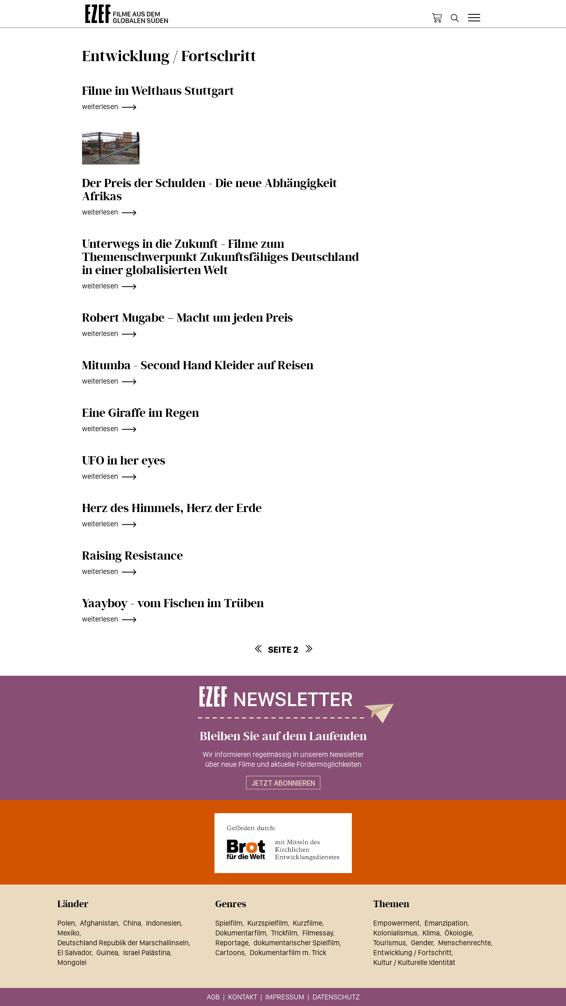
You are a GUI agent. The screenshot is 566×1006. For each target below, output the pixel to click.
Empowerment (396, 923)
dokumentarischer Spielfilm (296, 942)
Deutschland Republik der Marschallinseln (123, 942)
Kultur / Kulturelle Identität (414, 962)
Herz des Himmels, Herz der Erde (172, 508)
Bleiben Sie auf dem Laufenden (283, 736)
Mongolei (72, 962)
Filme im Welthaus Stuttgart (158, 91)
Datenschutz (336, 996)
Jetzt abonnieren (283, 783)
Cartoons (230, 952)
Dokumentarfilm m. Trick (288, 952)
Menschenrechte (464, 942)
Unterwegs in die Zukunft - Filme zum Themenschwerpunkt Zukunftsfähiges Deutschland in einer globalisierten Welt (220, 257)
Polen (66, 923)
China (132, 923)
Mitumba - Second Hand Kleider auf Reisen (197, 365)
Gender (422, 942)
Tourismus (389, 942)
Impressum (284, 996)
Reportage (232, 942)
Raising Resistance (132, 556)
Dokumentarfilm (240, 932)
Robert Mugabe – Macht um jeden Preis (187, 318)
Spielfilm (228, 923)
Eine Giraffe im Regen (140, 413)
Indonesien (163, 923)
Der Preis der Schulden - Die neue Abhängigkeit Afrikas (209, 190)
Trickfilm (284, 932)
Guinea (107, 952)
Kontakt (242, 996)
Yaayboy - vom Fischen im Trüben (173, 603)
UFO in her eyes (123, 460)
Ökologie (458, 932)
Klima (431, 932)
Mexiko (68, 932)
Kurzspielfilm (267, 923)
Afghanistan (99, 923)
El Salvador (74, 952)
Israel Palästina (146, 952)
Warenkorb (437, 18)
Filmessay (317, 932)
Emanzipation (446, 923)
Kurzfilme (307, 923)
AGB (213, 996)
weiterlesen (100, 106)
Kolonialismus (395, 932)
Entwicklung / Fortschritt (412, 952)
